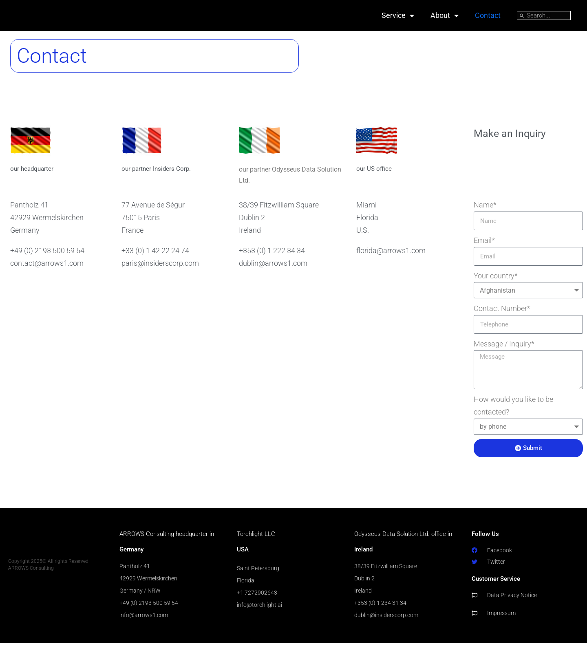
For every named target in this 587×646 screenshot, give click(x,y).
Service (398, 17)
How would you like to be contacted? (513, 408)
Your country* (496, 278)
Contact (488, 17)
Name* (485, 207)
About (444, 17)
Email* (484, 243)
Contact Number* (502, 311)
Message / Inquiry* (504, 346)
